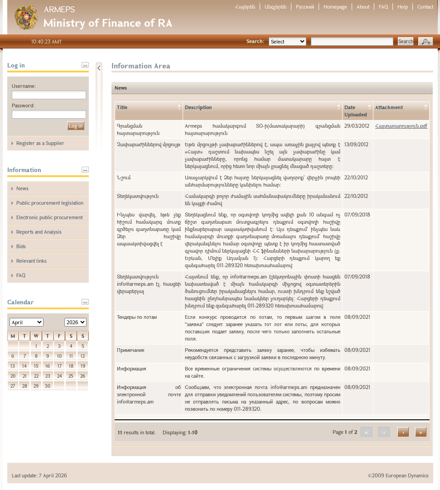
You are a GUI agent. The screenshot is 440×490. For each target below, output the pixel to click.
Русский (305, 6)
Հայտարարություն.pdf (401, 125)
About (363, 6)
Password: (23, 105)
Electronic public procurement (49, 217)
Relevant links (31, 260)
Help (402, 6)
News (22, 188)
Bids (21, 246)
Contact (425, 6)
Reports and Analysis (39, 231)
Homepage (335, 6)
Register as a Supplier (40, 142)
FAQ (383, 6)
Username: (24, 85)
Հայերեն (245, 6)
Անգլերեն (275, 6)
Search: (255, 41)
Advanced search (425, 41)
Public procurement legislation (49, 202)
